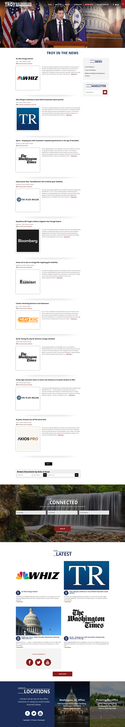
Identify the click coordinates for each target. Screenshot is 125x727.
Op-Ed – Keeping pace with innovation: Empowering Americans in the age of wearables (47, 140)
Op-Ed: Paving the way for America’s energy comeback (35, 339)
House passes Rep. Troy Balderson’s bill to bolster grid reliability (39, 181)
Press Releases (89, 67)
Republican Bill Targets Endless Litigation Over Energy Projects (38, 221)
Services (67, 4)
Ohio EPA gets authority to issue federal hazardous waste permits (40, 100)
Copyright (26, 720)
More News (62, 674)
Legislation (78, 4)
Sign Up (62, 529)
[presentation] (62, 520)
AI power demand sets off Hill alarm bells (31, 419)
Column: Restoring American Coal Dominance (32, 303)
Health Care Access (23, 145)
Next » (48, 464)
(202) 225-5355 (75, 708)
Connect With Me (103, 4)
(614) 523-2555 (110, 708)
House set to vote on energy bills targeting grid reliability (37, 262)
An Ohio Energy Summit (24, 59)
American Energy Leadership (25, 63)
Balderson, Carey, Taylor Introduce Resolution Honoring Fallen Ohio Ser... (40, 638)
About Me (58, 4)
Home (50, 4)
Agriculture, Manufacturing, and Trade (27, 104)
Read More (20, 601)
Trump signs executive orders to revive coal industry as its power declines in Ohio (45, 380)
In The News (89, 4)
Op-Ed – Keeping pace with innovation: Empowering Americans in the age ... (86, 638)
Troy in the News (90, 70)
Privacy (33, 720)
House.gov (41, 720)
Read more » (74, 74)
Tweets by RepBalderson (38, 654)
